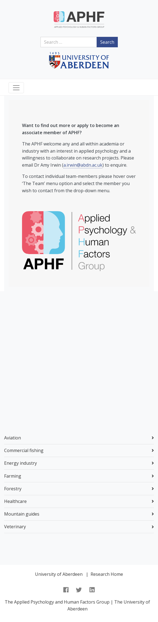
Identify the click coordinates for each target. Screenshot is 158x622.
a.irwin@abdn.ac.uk (82, 165)
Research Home (107, 574)
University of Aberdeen (59, 574)
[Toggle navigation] (16, 87)
